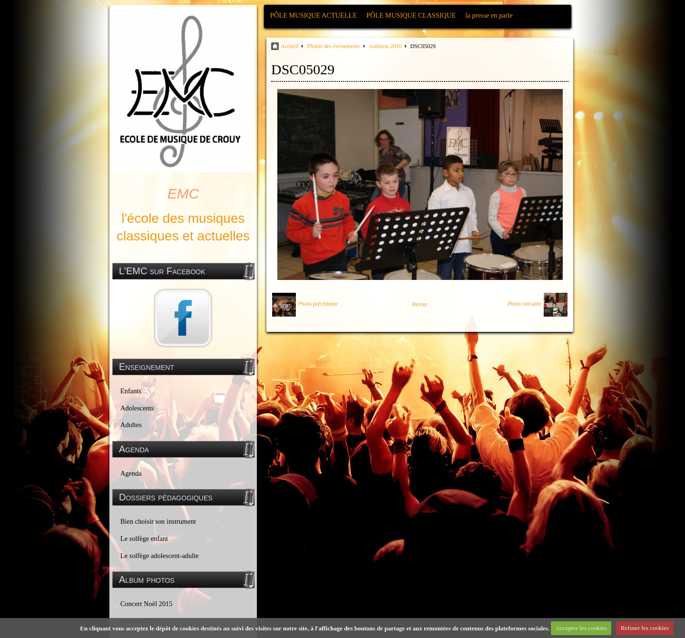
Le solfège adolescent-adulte (159, 555)
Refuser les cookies (645, 627)
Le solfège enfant (144, 538)
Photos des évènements (333, 46)
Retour (420, 304)
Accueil (289, 46)
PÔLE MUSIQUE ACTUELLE (313, 15)
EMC (183, 193)
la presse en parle (488, 15)
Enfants (130, 391)
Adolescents (137, 408)
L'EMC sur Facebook (162, 271)
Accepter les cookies (581, 627)
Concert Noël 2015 (146, 604)
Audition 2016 (385, 46)
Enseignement (146, 366)
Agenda (131, 473)
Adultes (131, 425)
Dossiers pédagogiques (166, 497)
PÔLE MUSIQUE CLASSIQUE (411, 15)
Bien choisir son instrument (158, 521)
